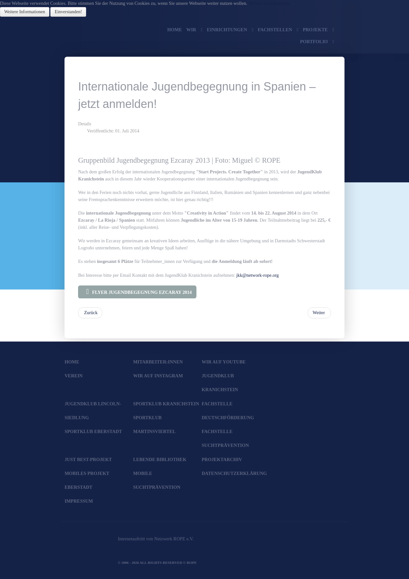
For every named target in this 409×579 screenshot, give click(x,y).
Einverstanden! (68, 11)
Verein (74, 375)
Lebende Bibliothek (159, 459)
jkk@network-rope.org (257, 275)
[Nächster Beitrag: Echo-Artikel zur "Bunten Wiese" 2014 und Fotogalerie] (319, 312)
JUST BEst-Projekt (88, 459)
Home (72, 361)
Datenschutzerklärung (234, 473)
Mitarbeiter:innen (158, 361)
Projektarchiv (222, 459)
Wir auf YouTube (223, 361)
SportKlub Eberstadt (93, 431)
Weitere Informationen (269, 3)
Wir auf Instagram (158, 375)
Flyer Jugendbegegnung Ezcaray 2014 (137, 291)
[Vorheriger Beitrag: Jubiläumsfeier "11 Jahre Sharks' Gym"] (90, 312)
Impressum (79, 501)
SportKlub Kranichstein (166, 403)
